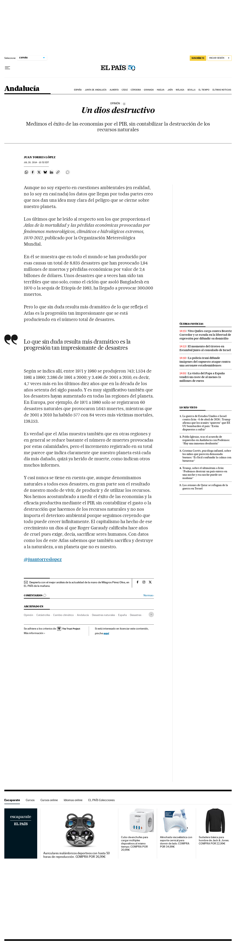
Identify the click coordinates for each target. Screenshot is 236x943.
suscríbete (198, 58)
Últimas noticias (221, 90)
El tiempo (204, 90)
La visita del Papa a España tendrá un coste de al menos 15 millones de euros (202, 377)
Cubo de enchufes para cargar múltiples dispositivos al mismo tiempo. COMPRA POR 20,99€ (134, 843)
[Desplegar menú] (7, 68)
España (78, 90)
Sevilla (191, 90)
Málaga (180, 90)
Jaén (170, 90)
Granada (149, 90)
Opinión (28, 615)
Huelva (161, 90)
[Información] (124, 103)
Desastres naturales (103, 615)
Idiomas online (73, 800)
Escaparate (12, 800)
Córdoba (136, 90)
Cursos (30, 800)
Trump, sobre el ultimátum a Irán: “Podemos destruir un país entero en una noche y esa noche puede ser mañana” (204, 473)
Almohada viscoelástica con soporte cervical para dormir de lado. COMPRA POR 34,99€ (176, 842)
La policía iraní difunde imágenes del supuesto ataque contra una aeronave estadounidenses (205, 361)
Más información (34, 633)
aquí (106, 633)
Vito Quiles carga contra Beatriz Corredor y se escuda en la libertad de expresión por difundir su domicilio (206, 334)
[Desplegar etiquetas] (151, 614)
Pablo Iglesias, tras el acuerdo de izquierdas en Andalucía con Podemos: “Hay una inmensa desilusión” (206, 440)
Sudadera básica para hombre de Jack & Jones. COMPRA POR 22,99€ (214, 840)
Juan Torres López (40, 157)
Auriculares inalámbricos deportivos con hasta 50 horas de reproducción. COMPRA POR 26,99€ (76, 855)
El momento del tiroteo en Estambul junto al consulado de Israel (205, 348)
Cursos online (49, 800)
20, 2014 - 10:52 (36, 162)
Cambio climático (63, 615)
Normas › (148, 595)
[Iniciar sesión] (219, 58)
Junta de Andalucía (96, 90)
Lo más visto (188, 407)
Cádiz (125, 90)
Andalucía (22, 89)
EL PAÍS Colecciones (101, 800)
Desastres (135, 615)
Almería (114, 90)
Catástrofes (43, 615)
